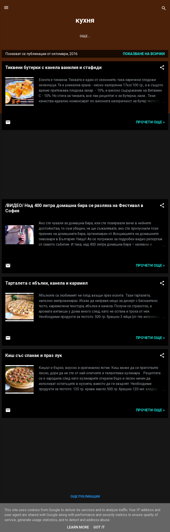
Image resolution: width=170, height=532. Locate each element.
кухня (85, 20)
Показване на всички (144, 55)
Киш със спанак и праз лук (33, 356)
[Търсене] (163, 9)
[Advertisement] (85, 165)
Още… (125, 36)
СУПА (43, 36)
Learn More (78, 527)
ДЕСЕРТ (105, 36)
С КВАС (84, 36)
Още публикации (85, 497)
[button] (162, 69)
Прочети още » (150, 123)
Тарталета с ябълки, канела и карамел (46, 284)
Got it (99, 527)
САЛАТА (63, 36)
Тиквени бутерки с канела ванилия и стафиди (53, 68)
